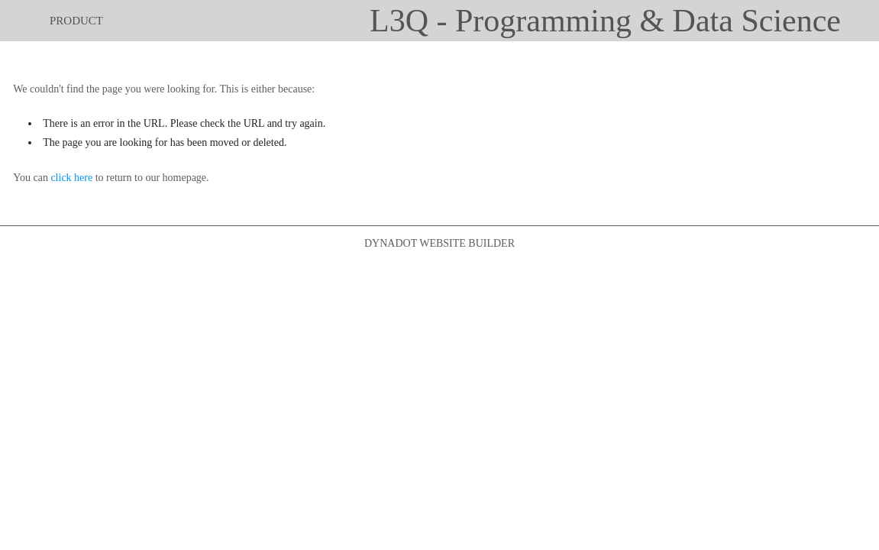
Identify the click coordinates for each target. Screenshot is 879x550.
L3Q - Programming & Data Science (605, 20)
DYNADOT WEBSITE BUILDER (439, 243)
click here (71, 177)
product (76, 21)
